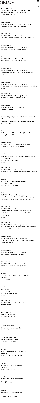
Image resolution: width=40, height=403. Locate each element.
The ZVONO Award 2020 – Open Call (13, 107)
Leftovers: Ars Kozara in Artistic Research (14, 181)
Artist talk (4, 381)
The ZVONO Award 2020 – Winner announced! (16, 24)
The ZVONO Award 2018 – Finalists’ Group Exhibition (18, 156)
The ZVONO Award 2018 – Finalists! (12, 170)
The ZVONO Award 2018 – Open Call (13, 303)
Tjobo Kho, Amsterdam (8, 314)
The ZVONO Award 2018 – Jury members (14, 195)
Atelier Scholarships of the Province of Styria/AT (16, 10)
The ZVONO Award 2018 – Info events (13, 264)
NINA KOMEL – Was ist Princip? (11, 392)
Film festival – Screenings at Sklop (11, 328)
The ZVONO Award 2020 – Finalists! (12, 36)
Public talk (4, 277)
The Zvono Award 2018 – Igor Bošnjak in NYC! (15, 133)
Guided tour (4, 367)
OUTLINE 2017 (6, 289)
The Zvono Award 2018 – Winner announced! (15, 144)
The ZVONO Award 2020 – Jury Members (14, 47)
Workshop (4, 353)
